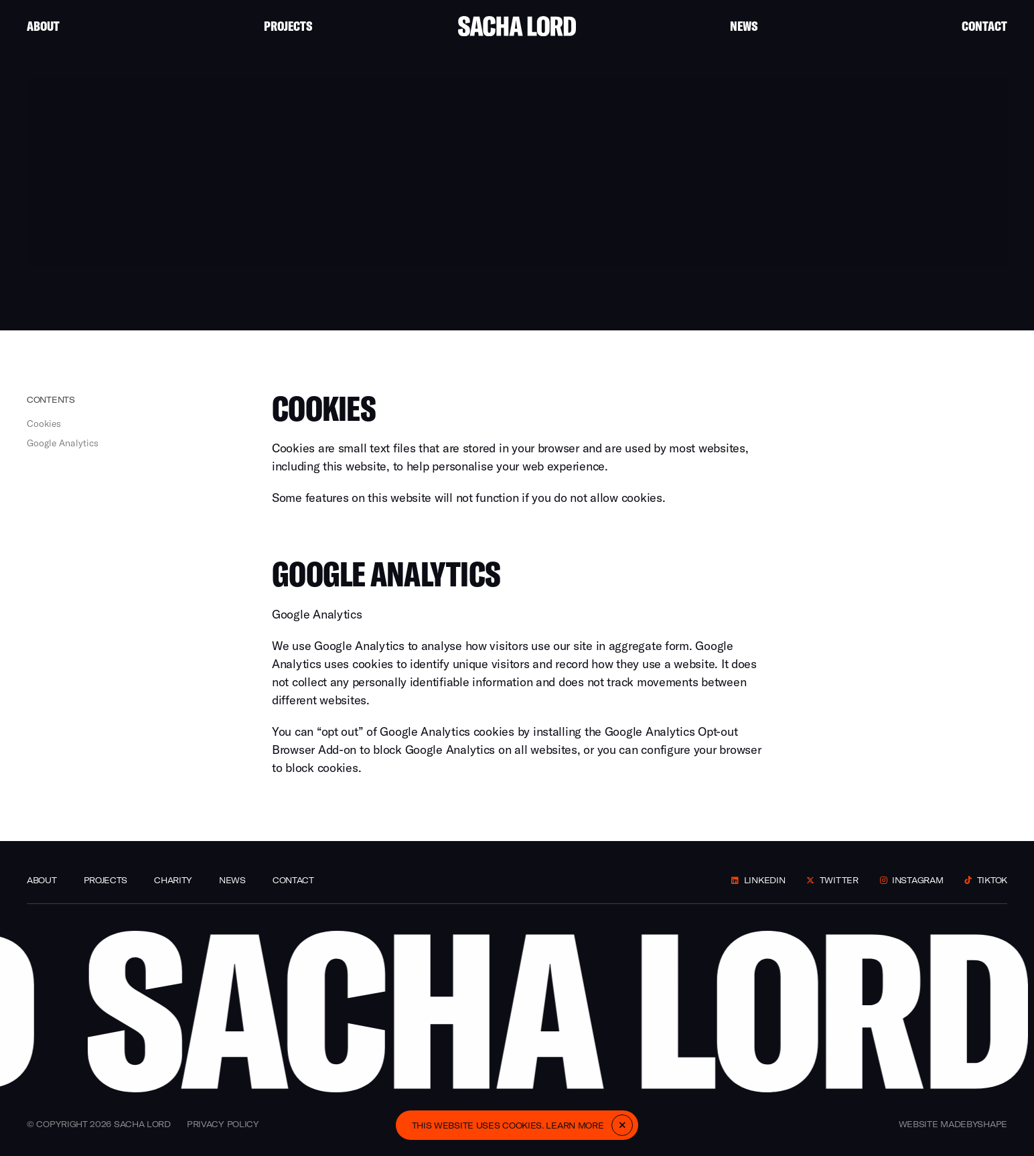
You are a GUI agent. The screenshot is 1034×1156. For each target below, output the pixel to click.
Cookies (44, 424)
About (43, 25)
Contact (984, 25)
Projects (288, 25)
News (743, 25)
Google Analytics (62, 443)
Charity (173, 880)
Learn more (574, 1125)
